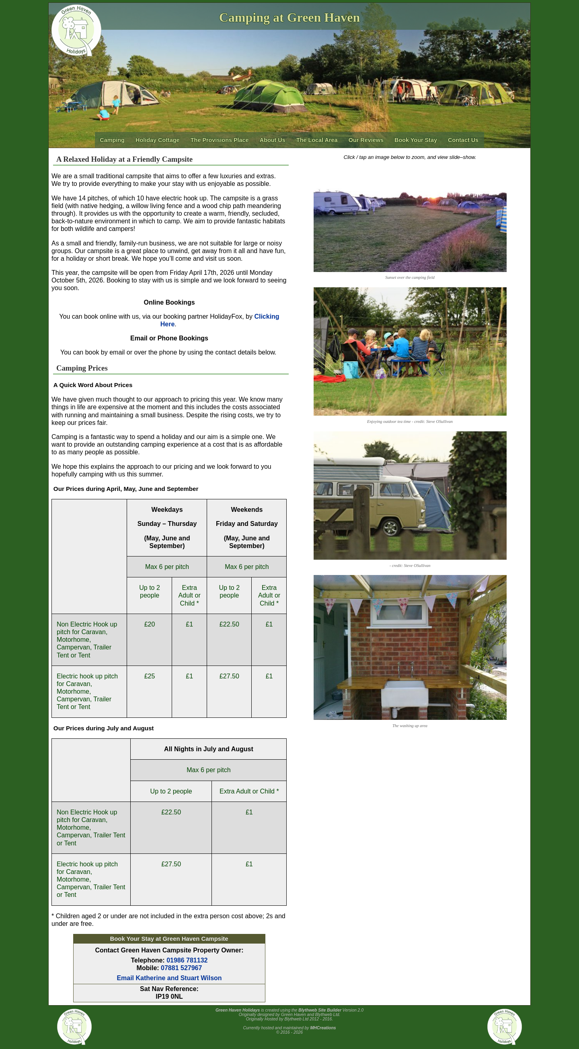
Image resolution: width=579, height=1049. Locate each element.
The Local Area (317, 140)
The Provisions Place (220, 140)
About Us (272, 140)
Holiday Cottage (158, 140)
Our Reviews (366, 140)
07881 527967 (181, 968)
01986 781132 (186, 960)
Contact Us (463, 140)
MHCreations (323, 1028)
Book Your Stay (415, 140)
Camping (112, 140)
